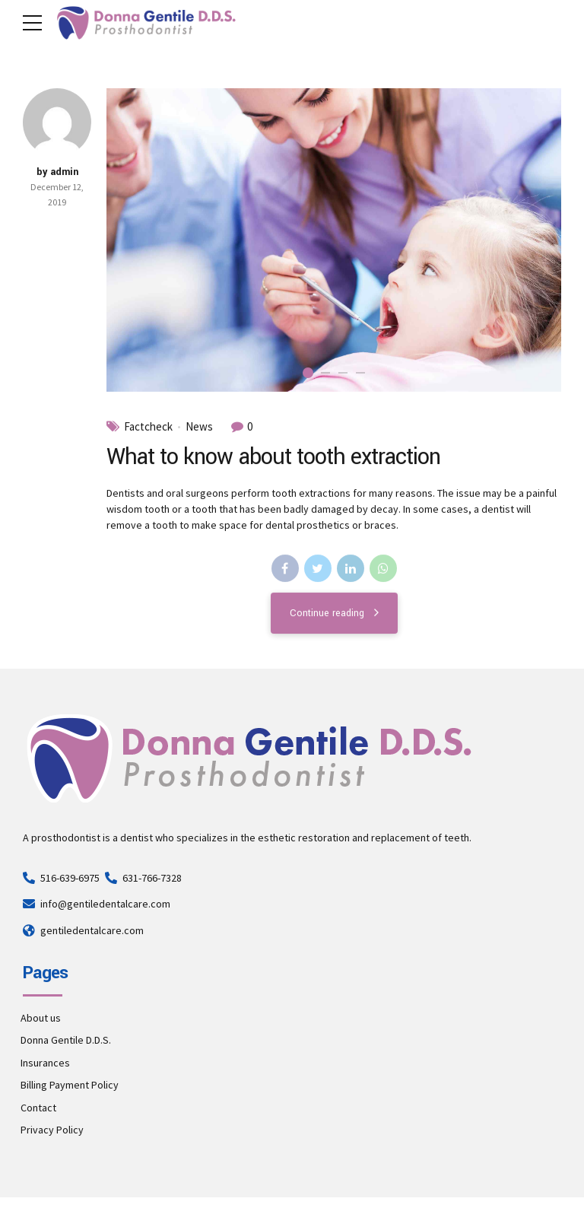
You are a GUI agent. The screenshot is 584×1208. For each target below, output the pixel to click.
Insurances (45, 1063)
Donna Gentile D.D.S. (66, 1040)
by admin (57, 172)
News (199, 427)
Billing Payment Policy (70, 1085)
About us (41, 1018)
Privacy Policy (52, 1129)
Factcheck (148, 427)
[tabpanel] (333, 240)
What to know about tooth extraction (273, 457)
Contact (38, 1107)
